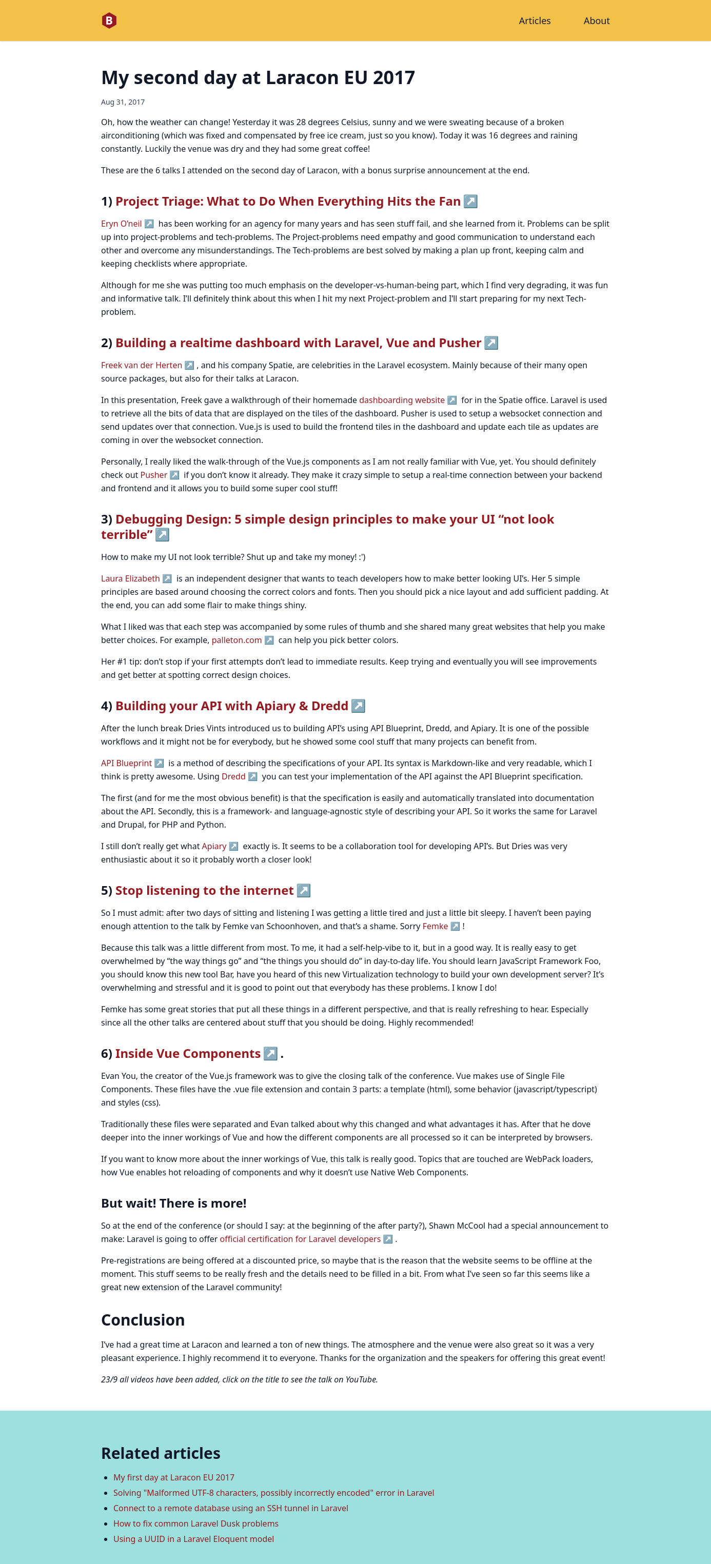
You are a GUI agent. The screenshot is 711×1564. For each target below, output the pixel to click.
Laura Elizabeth (130, 578)
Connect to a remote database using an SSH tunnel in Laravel (230, 1508)
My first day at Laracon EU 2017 (173, 1477)
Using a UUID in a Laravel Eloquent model (193, 1539)
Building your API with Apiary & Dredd (231, 705)
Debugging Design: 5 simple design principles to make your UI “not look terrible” (328, 526)
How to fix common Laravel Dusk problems (196, 1523)
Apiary (214, 846)
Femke (435, 926)
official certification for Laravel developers (300, 1239)
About (597, 20)
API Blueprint (126, 763)
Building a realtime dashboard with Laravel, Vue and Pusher (298, 342)
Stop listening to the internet (204, 889)
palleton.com (237, 640)
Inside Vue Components (188, 1053)
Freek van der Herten (141, 365)
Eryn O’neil (121, 223)
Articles (535, 20)
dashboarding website (402, 400)
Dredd (234, 776)
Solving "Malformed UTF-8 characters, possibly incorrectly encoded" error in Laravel (273, 1492)
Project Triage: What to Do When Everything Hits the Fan (288, 200)
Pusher (153, 474)
